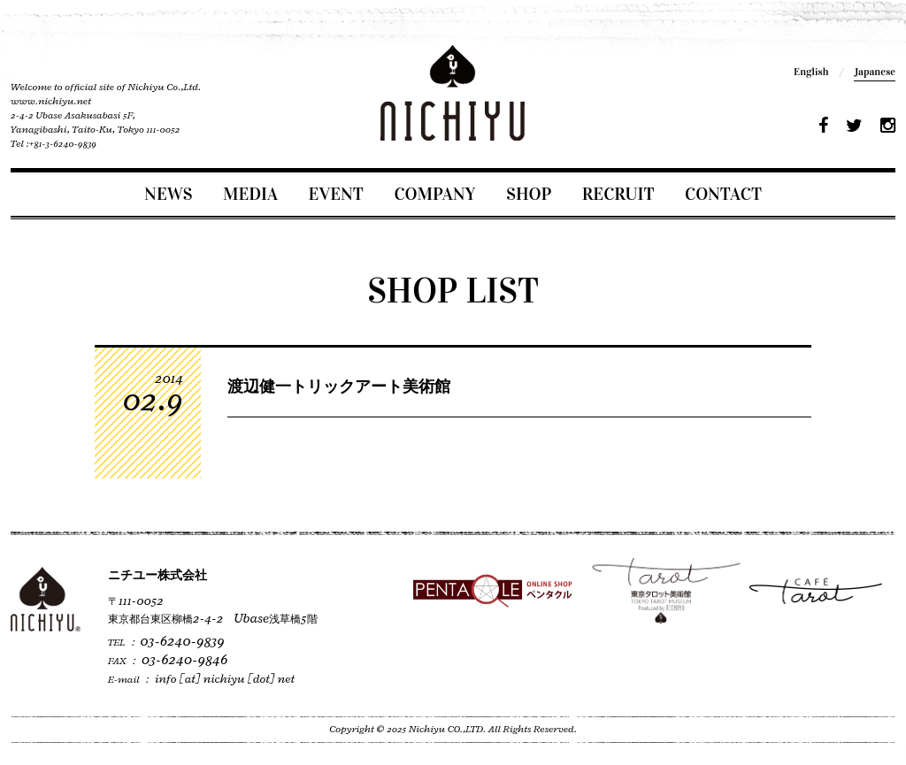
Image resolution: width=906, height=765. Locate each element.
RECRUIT (618, 193)
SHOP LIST (453, 290)
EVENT (336, 193)
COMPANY (434, 193)
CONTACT (723, 193)
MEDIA (250, 193)
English (811, 71)
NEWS (168, 193)
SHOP (528, 193)
